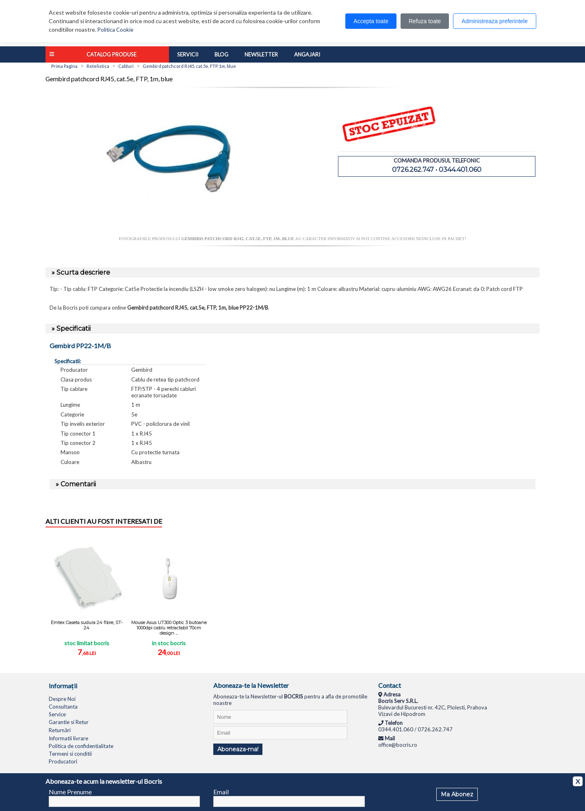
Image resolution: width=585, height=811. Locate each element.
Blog (221, 54)
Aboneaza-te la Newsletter (251, 685)
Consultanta (63, 706)
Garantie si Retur (69, 722)
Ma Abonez (457, 794)
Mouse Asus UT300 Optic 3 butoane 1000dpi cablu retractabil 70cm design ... (169, 628)
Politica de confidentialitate (81, 746)
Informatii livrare (68, 738)
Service (57, 714)
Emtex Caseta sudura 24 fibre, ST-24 (87, 625)
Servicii (187, 54)
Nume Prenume (70, 792)
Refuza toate (425, 21)
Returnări (60, 730)
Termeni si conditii (70, 753)
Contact (389, 685)
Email (221, 792)
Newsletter (261, 54)
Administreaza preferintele (495, 21)
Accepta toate (370, 21)
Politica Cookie (115, 29)
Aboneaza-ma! (237, 749)
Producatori (63, 761)
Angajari (307, 54)
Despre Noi (62, 699)
